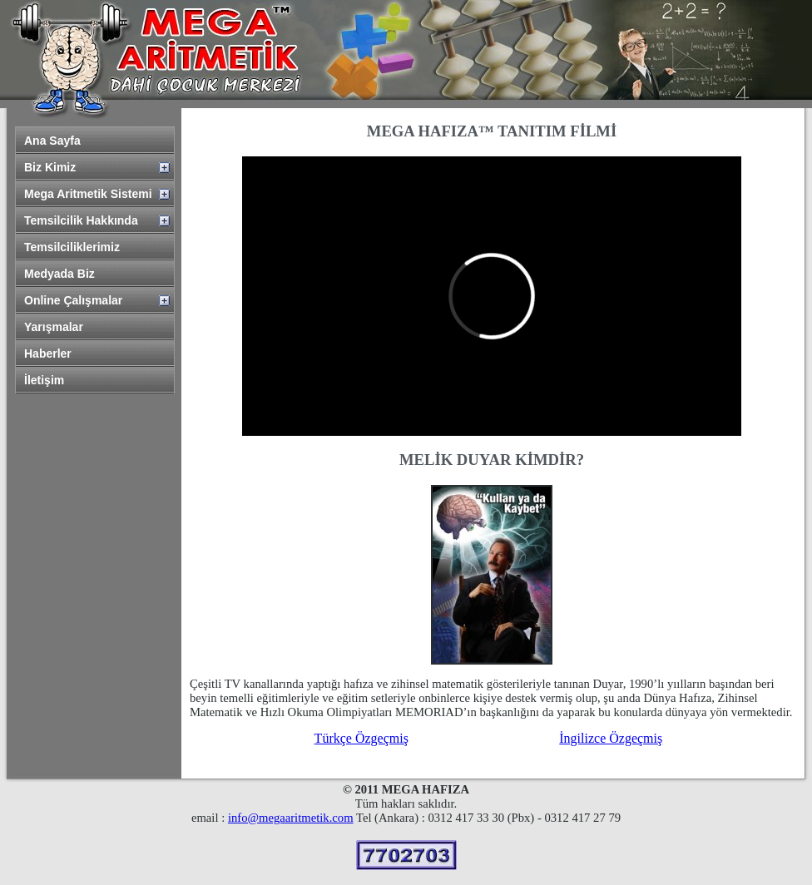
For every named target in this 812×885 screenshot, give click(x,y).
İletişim (44, 380)
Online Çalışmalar (73, 300)
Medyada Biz (59, 273)
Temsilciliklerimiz (72, 247)
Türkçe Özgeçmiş (361, 738)
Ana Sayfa (52, 140)
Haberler (48, 353)
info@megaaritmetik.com (291, 817)
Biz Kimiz (50, 167)
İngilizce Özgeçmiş (610, 738)
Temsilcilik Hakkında (81, 220)
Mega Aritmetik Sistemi (88, 193)
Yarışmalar (53, 327)
